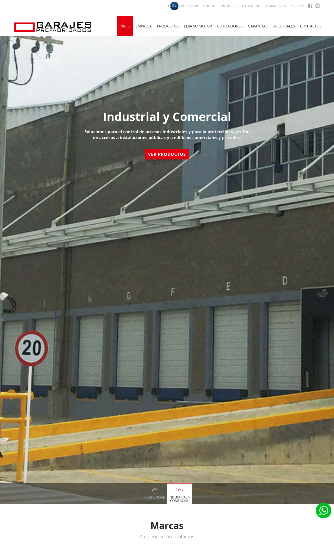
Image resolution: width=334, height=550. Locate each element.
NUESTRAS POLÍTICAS (219, 6)
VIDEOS (297, 6)
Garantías (257, 26)
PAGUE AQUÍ (183, 6)
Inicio (125, 26)
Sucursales (284, 26)
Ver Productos (168, 154)
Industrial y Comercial (179, 499)
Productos (167, 26)
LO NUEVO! (251, 6)
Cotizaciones (230, 26)
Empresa (144, 26)
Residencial (154, 497)
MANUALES (276, 6)
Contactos (310, 26)
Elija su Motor (198, 26)
